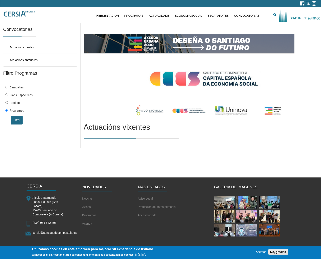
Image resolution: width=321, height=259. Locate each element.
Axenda (87, 223)
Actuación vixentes (21, 47)
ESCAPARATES (218, 15)
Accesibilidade (147, 215)
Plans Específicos (21, 95)
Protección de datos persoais (157, 207)
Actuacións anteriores (23, 60)
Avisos (86, 207)
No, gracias (278, 252)
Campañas (16, 87)
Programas (16, 110)
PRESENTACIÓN (107, 15)
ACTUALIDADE (159, 15)
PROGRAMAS (133, 15)
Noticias (87, 198)
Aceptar (261, 252)
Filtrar (16, 120)
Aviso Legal (145, 198)
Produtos (15, 102)
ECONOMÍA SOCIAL (188, 15)
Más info (140, 255)
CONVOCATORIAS (247, 15)
